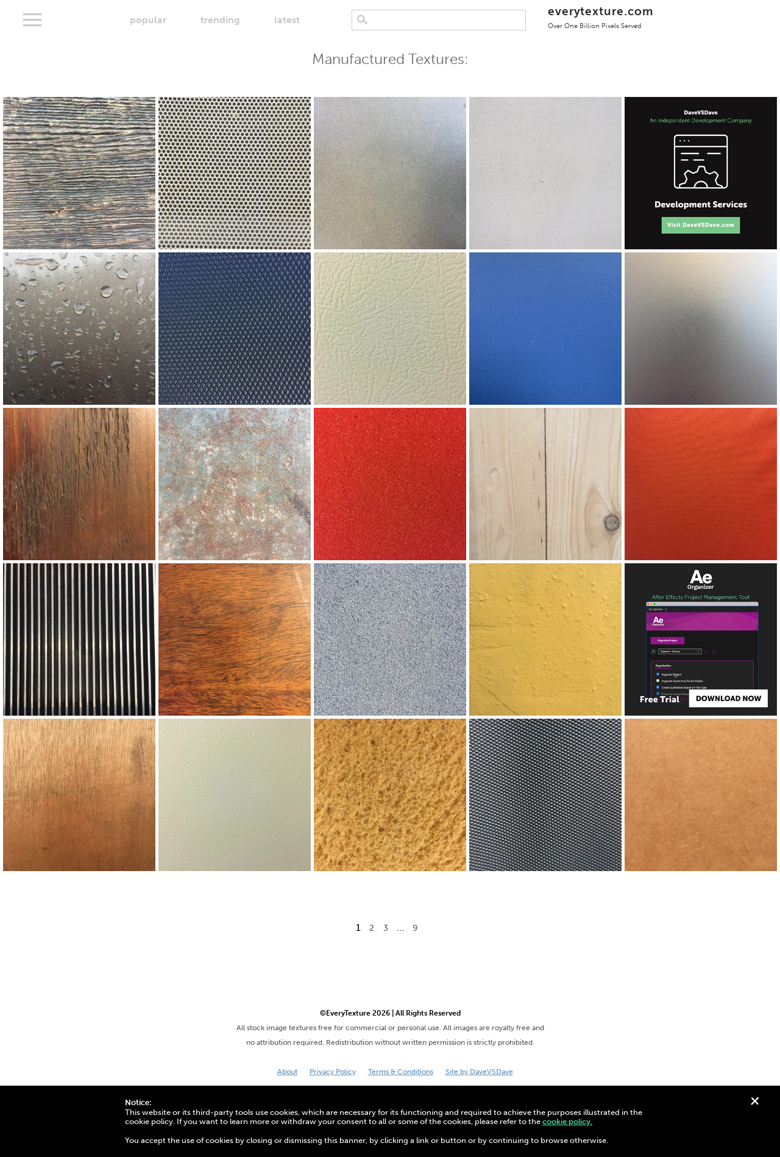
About (287, 1071)
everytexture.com (600, 16)
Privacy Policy (333, 1071)
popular (148, 20)
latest (287, 20)
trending (220, 20)
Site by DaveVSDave (479, 1071)
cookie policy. (567, 1121)
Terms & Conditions (400, 1071)
